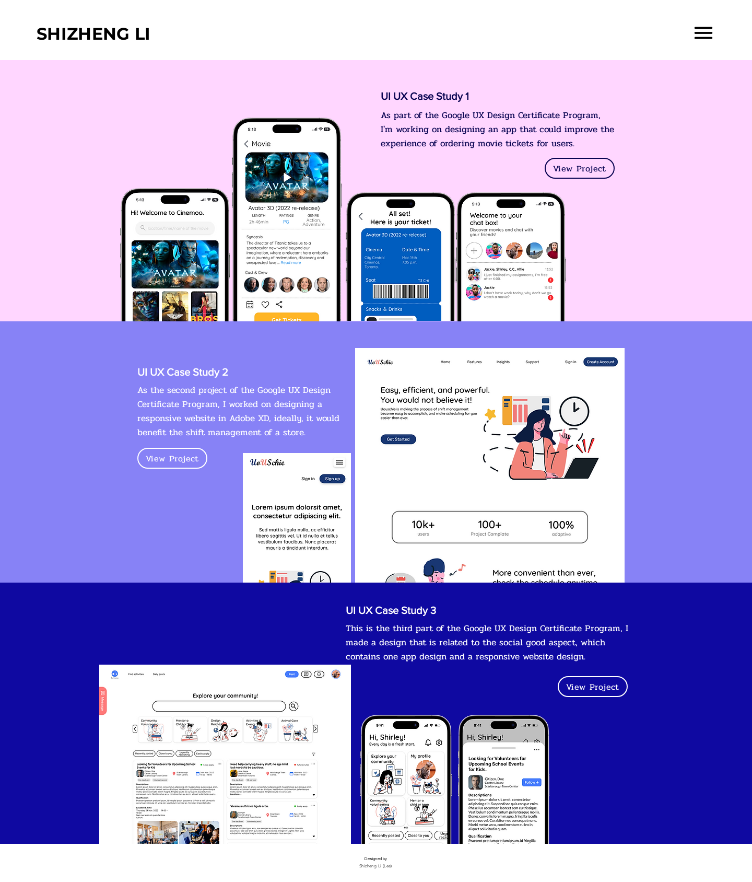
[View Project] (580, 168)
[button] (703, 33)
